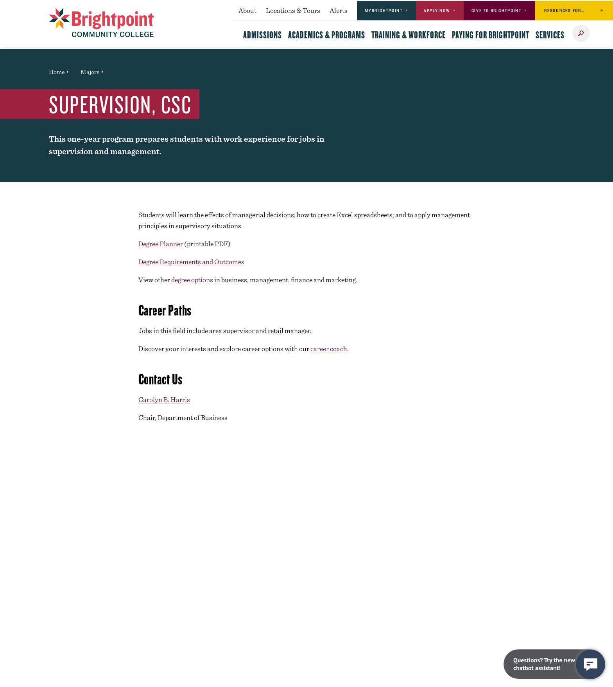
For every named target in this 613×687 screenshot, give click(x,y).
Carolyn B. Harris (164, 399)
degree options (192, 280)
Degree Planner (160, 244)
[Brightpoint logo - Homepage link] (101, 22)
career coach (328, 348)
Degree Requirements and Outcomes (191, 262)
